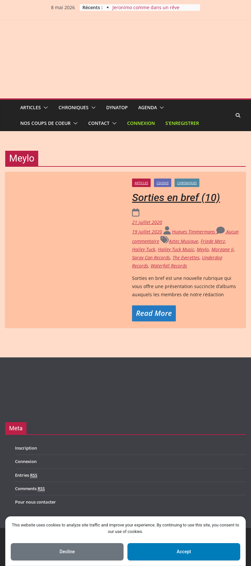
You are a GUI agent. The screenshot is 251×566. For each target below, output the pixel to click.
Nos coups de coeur (45, 123)
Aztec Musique (183, 241)
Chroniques (74, 107)
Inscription (26, 448)
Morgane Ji (222, 249)
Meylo (203, 249)
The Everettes (186, 257)
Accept (184, 551)
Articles (30, 107)
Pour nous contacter (35, 502)
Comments (30, 489)
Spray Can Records (151, 257)
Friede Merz (213, 241)
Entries (26, 475)
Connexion (141, 123)
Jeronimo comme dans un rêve (145, 7)
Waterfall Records (169, 266)
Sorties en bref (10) (176, 197)
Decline (67, 551)
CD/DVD (163, 182)
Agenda (147, 107)
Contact (98, 123)
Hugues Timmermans (194, 232)
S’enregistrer (182, 123)
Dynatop (117, 107)
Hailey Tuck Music (176, 249)
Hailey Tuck (143, 249)
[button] (44, 107)
